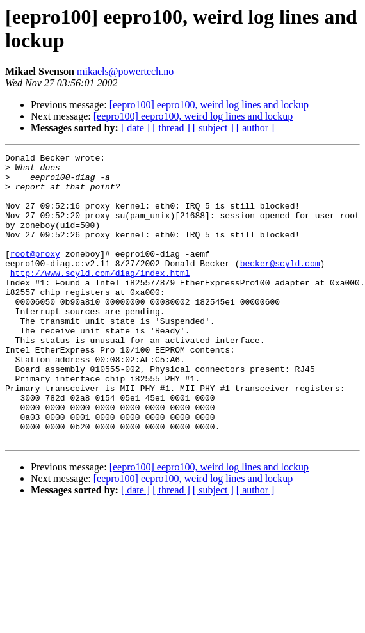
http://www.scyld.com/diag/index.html (100, 297)
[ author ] (255, 127)
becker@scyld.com (280, 286)
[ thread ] (171, 127)
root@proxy (35, 274)
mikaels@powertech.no (125, 71)
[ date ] (135, 127)
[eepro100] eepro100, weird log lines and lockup (209, 104)
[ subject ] (213, 127)
